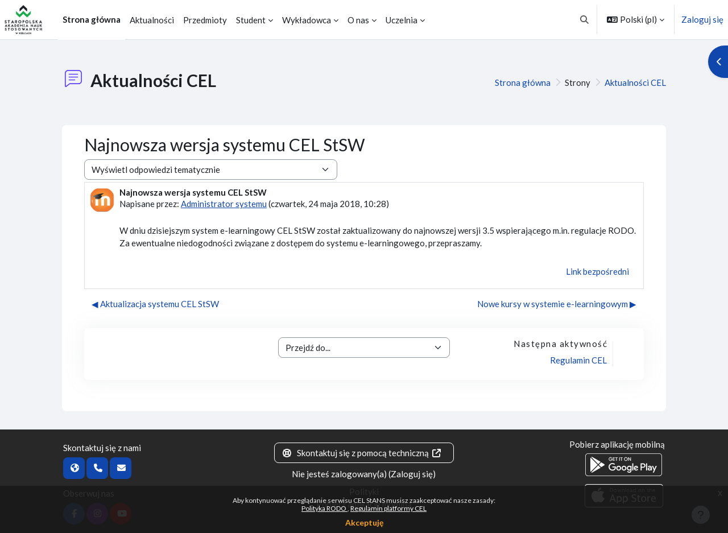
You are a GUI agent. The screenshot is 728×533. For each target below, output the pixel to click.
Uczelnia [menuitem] (401, 20)
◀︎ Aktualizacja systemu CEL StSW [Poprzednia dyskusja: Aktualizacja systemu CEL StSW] (155, 304)
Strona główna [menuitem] (92, 19)
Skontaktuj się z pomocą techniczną (362, 453)
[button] (585, 19)
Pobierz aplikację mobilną (617, 444)
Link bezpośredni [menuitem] (597, 271)
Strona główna (523, 82)
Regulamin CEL (578, 360)
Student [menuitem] (251, 20)
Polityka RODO (324, 508)
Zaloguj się (702, 19)
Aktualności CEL (635, 82)
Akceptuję (364, 522)
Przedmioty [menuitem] (205, 20)
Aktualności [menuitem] (152, 20)
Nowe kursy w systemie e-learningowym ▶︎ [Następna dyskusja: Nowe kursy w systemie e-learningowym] (556, 304)
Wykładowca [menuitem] (306, 20)
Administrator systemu (224, 204)
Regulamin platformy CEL (388, 508)
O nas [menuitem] (358, 20)
